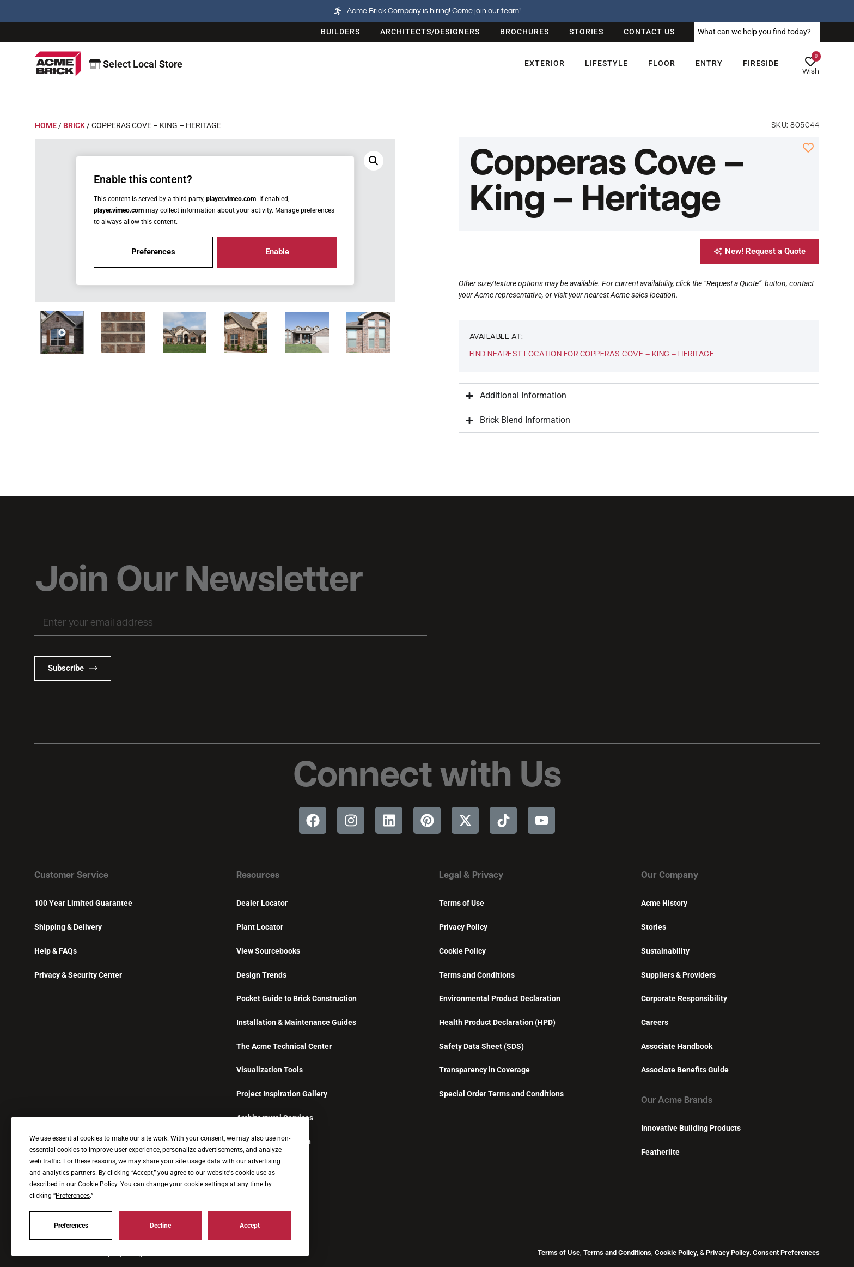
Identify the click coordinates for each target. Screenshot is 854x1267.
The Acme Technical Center (284, 1046)
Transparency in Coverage (484, 1070)
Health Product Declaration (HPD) (497, 1022)
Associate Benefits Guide (685, 1070)
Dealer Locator (262, 903)
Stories (653, 927)
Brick (74, 125)
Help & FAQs (55, 951)
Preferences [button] (73, 1195)
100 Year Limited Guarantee (83, 903)
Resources (257, 875)
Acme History (664, 903)
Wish (810, 71)
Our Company (669, 875)
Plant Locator (259, 927)
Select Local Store (136, 64)
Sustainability (665, 951)
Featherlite (660, 1152)
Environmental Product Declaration (499, 998)
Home (46, 125)
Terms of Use (461, 903)
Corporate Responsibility (684, 998)
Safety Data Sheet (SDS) (481, 1046)
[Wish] (810, 61)
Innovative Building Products (691, 1128)
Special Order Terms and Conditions (501, 1094)
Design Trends (261, 975)
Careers (654, 1022)
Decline (160, 1225)
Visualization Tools (269, 1070)
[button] (62, 332)
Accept (250, 1225)
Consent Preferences (786, 1252)
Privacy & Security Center (78, 975)
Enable (277, 252)
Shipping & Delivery (68, 927)
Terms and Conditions (477, 975)
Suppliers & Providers (678, 975)
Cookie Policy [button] (97, 1184)
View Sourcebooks (268, 951)
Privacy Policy (463, 927)
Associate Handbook (676, 1046)
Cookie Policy (462, 951)
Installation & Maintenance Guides (296, 1022)
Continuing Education (273, 1142)
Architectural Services (274, 1118)
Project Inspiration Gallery (281, 1094)
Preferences (71, 1225)
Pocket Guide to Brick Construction (296, 998)
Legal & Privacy (471, 875)
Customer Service (71, 875)
